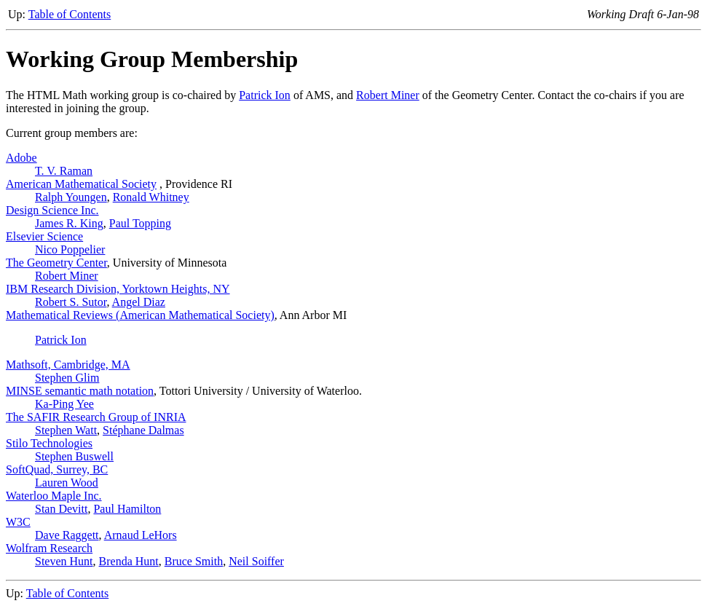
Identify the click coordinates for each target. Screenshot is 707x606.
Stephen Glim (67, 377)
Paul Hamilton (127, 509)
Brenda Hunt (129, 561)
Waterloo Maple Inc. (54, 495)
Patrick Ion (265, 95)
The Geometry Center (56, 262)
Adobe (21, 158)
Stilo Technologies (49, 443)
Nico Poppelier (70, 249)
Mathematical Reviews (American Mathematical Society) (140, 315)
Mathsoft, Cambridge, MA (68, 364)
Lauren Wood (66, 482)
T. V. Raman (63, 171)
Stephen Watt (66, 430)
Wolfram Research (49, 548)
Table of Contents (69, 14)
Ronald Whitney (151, 197)
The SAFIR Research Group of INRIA (96, 417)
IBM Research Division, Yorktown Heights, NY (118, 289)
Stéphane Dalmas (143, 430)
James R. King (69, 223)
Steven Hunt (64, 561)
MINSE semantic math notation (80, 391)
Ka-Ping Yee (64, 404)
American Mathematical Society (81, 184)
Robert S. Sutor (70, 302)
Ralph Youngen (71, 197)
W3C (18, 522)
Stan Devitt (61, 509)
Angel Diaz (138, 302)
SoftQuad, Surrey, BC (57, 469)
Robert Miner (387, 95)
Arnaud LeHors (140, 535)
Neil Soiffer (256, 561)
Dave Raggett (67, 535)
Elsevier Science (44, 236)
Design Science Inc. (52, 210)
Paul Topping (140, 223)
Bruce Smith (194, 561)
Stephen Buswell (74, 456)
